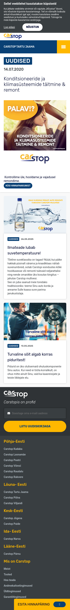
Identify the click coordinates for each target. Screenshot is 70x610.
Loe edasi (9, 27)
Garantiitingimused (15, 596)
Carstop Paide (12, 523)
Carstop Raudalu (13, 471)
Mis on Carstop (17, 561)
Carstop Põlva (12, 497)
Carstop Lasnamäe (15, 454)
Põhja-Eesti (14, 441)
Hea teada (10, 580)
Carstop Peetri (12, 460)
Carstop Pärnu (12, 553)
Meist (7, 568)
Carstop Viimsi (12, 465)
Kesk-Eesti (13, 510)
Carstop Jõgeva (13, 518)
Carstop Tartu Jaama (16, 491)
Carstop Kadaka (13, 448)
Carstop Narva (12, 538)
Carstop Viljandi (13, 503)
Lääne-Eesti (14, 546)
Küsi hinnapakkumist (18, 185)
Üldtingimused (12, 591)
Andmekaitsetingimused (18, 585)
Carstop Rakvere (13, 476)
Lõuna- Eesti (15, 484)
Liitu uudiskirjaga (35, 426)
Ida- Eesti (12, 531)
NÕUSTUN (32, 27)
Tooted (8, 574)
